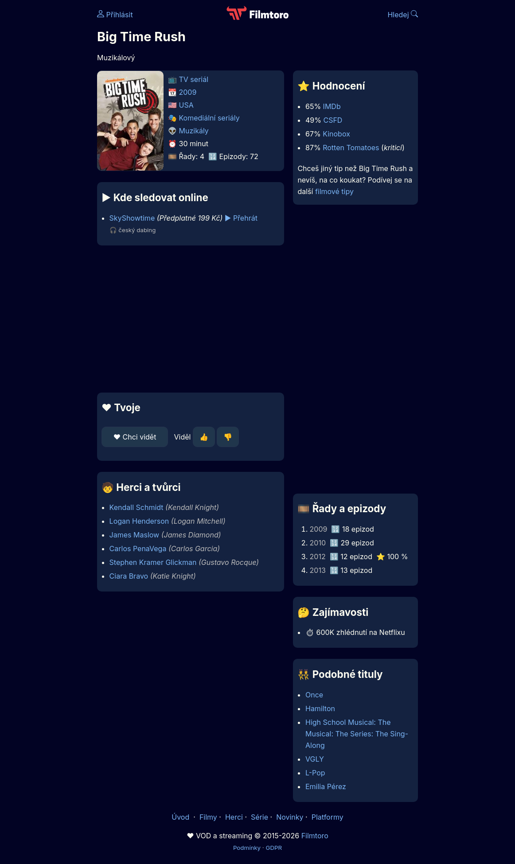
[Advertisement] (187, 319)
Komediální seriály (209, 117)
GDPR (273, 847)
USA (186, 105)
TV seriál (194, 79)
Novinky (289, 817)
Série (259, 817)
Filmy (208, 817)
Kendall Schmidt (136, 507)
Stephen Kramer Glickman (153, 562)
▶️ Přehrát (241, 218)
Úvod (181, 817)
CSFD (332, 120)
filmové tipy (334, 191)
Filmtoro (314, 835)
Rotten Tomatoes (351, 147)
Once (314, 694)
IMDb (332, 106)
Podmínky (247, 847)
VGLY (314, 759)
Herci (234, 817)
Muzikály (194, 130)
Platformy (327, 817)
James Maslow (134, 534)
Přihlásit (115, 14)
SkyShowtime (132, 218)
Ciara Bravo (128, 576)
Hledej (402, 14)
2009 (188, 92)
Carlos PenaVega (138, 548)
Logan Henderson (139, 521)
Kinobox (336, 133)
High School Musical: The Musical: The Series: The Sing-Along (356, 734)
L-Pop (315, 772)
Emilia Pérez (325, 786)
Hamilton (320, 708)
